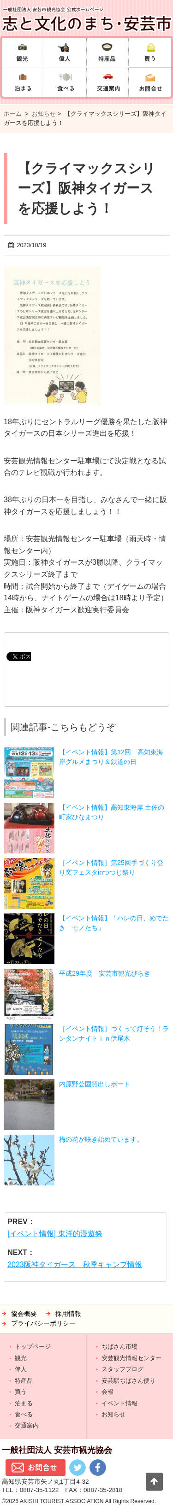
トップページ (33, 1346)
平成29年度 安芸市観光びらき (104, 973)
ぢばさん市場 (119, 1346)
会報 (107, 1391)
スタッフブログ (122, 1369)
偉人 (21, 1369)
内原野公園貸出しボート (94, 1084)
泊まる (24, 1403)
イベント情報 (119, 1403)
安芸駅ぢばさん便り (128, 1380)
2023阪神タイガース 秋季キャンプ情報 (74, 1264)
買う (21, 1391)
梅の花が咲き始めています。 (101, 1139)
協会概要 (24, 1313)
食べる (24, 1414)
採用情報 (68, 1313)
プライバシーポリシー (43, 1323)
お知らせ (44, 113)
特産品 (24, 1380)
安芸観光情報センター (131, 1358)
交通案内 (27, 1425)
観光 (21, 1358)
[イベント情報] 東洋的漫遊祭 (54, 1234)
